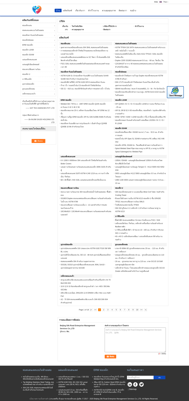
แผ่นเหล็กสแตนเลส (29, 60)
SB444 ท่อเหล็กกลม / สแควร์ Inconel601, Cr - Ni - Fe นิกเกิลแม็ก (140, 89)
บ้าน (58, 10)
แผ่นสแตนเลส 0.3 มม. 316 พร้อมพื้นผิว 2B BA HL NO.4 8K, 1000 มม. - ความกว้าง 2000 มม (73, 392)
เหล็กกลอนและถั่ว (29, 94)
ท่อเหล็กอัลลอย (28, 40)
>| (145, 310)
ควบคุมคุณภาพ (109, 10)
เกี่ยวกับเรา (80, 10)
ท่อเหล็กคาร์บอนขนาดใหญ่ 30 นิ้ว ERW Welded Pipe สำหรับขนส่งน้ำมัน (109, 378)
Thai (165, 2)
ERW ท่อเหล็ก (27, 45)
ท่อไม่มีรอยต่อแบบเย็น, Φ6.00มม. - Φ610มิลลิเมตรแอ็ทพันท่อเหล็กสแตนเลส (38, 378)
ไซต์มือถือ (131, 393)
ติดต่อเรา (123, 10)
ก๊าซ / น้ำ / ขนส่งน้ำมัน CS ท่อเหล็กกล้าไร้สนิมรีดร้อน (81, 85)
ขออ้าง (133, 10)
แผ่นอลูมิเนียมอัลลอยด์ (30, 64)
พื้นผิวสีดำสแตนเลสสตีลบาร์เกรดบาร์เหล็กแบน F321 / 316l (137, 220)
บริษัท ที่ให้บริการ (110, 26)
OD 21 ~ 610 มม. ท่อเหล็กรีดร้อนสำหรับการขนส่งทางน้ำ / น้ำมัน (85, 89)
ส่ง (159, 377)
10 (137, 310)
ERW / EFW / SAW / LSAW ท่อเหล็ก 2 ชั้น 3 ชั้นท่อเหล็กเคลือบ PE (140, 117)
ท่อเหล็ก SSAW (28, 55)
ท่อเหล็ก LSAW (28, 50)
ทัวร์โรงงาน (93, 10)
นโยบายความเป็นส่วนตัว (39, 399)
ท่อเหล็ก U (26, 74)
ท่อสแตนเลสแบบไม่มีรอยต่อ (33, 30)
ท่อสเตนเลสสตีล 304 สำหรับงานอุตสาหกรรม (78, 261)
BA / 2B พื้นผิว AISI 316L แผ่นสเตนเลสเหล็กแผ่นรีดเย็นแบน (83, 180)
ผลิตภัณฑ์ (67, 10)
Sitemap (132, 389)
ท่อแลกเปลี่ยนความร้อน (31, 69)
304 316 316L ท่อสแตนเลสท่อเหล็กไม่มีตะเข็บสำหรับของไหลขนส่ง (38, 389)
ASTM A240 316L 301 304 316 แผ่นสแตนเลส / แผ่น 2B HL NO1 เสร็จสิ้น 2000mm (72, 384)
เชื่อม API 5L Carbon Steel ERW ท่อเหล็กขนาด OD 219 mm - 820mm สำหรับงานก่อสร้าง (110, 384)
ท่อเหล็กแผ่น (27, 25)
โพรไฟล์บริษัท (77, 26)
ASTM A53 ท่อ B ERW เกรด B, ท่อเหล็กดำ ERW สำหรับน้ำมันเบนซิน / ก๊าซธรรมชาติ (109, 392)
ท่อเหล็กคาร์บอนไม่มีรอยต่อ (32, 35)
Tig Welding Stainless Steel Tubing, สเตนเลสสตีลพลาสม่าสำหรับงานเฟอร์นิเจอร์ (38, 383)
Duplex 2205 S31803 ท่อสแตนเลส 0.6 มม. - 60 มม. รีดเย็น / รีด (139, 60)
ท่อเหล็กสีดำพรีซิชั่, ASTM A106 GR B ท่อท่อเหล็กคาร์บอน (83, 82)
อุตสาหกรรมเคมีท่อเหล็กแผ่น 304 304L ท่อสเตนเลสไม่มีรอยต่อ (84, 47)
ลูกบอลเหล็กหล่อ (28, 89)
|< (91, 310)
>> (141, 310)
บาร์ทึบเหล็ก (27, 79)
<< (95, 310)
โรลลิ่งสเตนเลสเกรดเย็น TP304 (127, 205)
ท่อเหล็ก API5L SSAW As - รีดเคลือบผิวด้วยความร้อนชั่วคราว (138, 145)
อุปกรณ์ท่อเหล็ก (28, 84)
